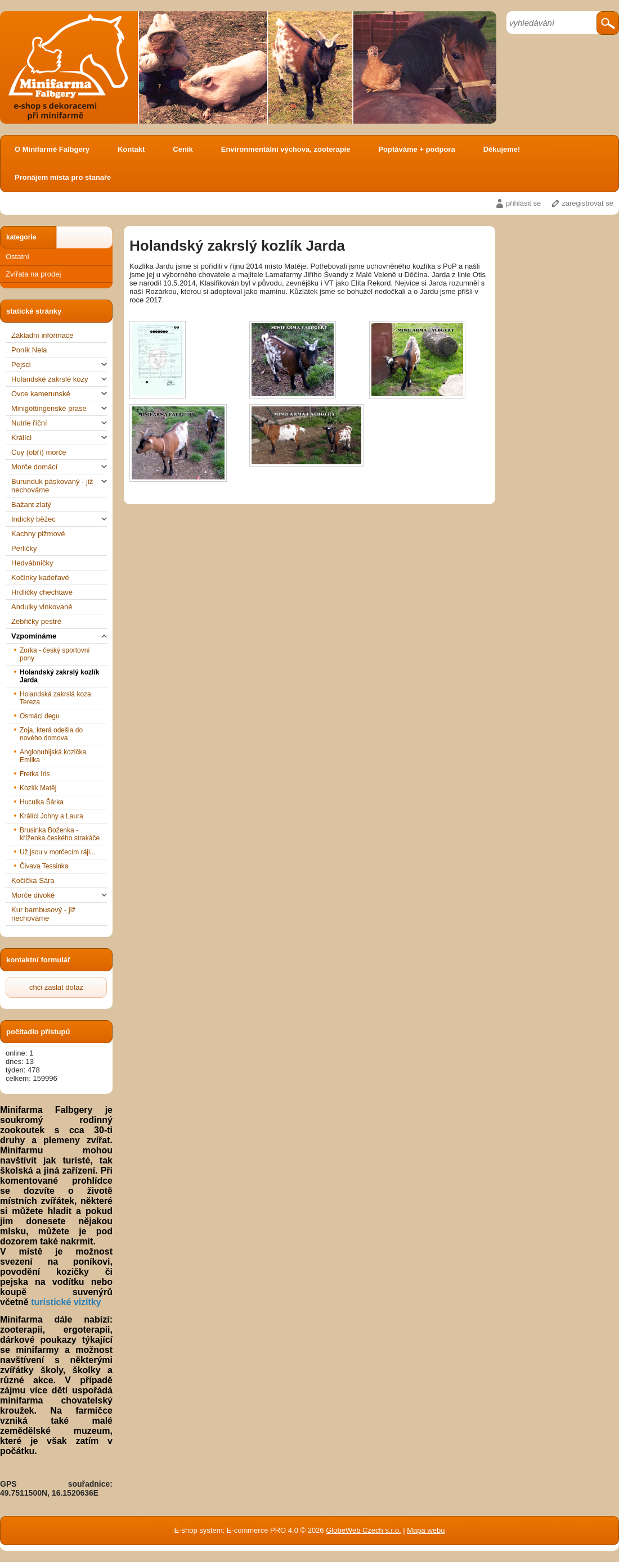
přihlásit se (523, 203)
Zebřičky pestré (36, 621)
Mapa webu (426, 1530)
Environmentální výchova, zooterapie (286, 149)
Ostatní (17, 256)
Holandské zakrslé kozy (59, 379)
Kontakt (131, 149)
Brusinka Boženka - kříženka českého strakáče (60, 834)
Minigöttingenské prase (59, 408)
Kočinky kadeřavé (40, 577)
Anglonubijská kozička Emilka (53, 756)
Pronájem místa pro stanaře (63, 177)
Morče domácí (59, 467)
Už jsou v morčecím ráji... (58, 852)
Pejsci (59, 364)
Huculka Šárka (42, 802)
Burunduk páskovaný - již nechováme (59, 485)
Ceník (182, 149)
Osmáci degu (40, 716)
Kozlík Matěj (38, 788)
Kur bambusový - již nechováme (43, 913)
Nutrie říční (59, 423)
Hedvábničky (32, 563)
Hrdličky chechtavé (42, 592)
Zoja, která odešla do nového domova (51, 734)
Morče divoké (59, 895)
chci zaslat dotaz (56, 987)
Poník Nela (29, 350)
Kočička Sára (33, 880)
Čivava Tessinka (44, 866)
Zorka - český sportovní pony (55, 654)
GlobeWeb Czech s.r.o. (363, 1530)
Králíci (59, 437)
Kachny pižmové (38, 533)
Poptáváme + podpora (416, 149)
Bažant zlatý (31, 504)
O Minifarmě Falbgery (52, 149)
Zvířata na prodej (33, 274)
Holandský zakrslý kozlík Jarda (59, 676)
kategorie (21, 237)
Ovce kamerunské (59, 394)
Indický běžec (59, 519)
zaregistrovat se (587, 203)
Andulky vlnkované (41, 607)
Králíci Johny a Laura (51, 816)
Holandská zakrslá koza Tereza (55, 698)
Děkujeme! (502, 149)
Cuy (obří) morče (38, 452)
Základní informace (42, 335)
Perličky (24, 548)
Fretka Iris (35, 774)
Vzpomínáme (59, 636)
